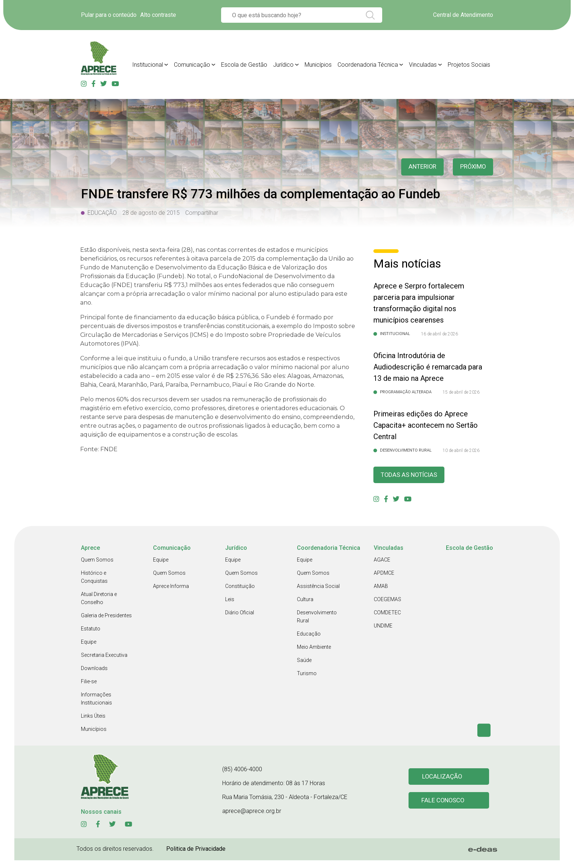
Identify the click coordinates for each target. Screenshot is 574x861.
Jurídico (283, 64)
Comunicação (192, 64)
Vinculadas (423, 64)
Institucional (147, 64)
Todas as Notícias (411, 475)
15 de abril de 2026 (461, 392)
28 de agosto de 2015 (151, 212)
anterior (418, 167)
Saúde (304, 661)
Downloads (94, 669)
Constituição (240, 587)
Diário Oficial (239, 613)
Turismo (307, 674)
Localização (442, 777)
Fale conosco (444, 801)
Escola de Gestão (244, 64)
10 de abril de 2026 (461, 450)
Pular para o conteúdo (109, 14)
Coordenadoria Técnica (368, 64)
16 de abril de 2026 (439, 333)
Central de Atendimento (463, 14)
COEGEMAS (387, 600)
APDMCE (384, 574)
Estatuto (90, 629)
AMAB (381, 587)
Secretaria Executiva (104, 656)
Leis (229, 600)
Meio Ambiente (314, 648)
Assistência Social (318, 587)
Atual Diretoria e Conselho (99, 599)
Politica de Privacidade (195, 849)
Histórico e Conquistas (94, 578)
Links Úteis (93, 717)
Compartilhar (201, 212)
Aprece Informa (171, 587)
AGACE (382, 560)
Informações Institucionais (96, 699)
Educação (309, 634)
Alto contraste (158, 14)
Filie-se (89, 682)
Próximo (472, 167)
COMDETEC (387, 613)
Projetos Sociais (469, 64)
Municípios (318, 64)
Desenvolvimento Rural (317, 617)
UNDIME (383, 626)
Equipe (88, 642)
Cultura (305, 600)
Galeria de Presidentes (106, 616)
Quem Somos (97, 560)
